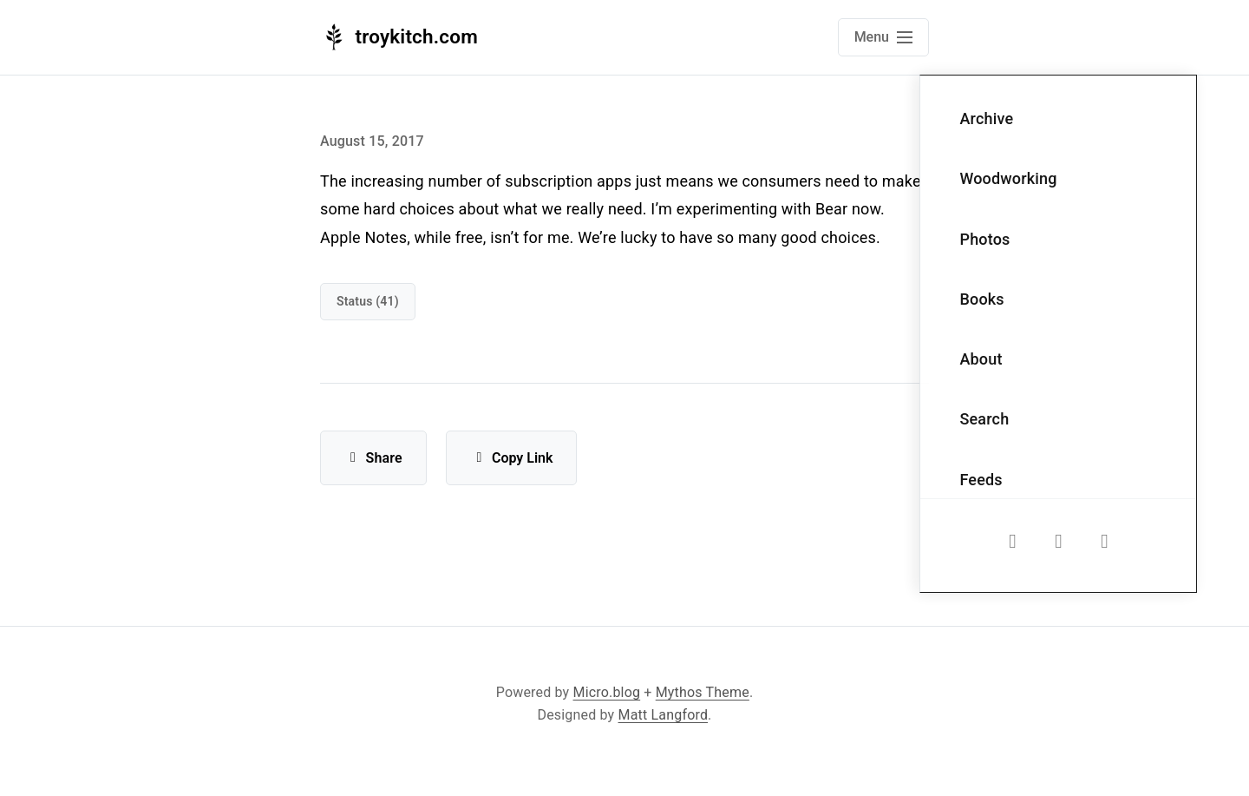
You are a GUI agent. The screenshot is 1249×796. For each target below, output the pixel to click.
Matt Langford (663, 715)
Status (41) (368, 301)
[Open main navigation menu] (883, 37)
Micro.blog (607, 692)
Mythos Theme (702, 692)
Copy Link (511, 458)
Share (373, 458)
